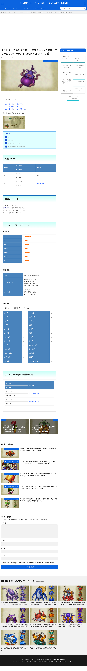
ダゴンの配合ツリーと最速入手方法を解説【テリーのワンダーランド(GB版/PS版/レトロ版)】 (72, 628)
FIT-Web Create (55, 666)
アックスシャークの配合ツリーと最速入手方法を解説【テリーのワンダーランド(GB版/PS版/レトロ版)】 (14, 653)
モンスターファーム (34, 8)
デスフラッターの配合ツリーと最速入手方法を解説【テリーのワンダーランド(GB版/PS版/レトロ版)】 (38, 487)
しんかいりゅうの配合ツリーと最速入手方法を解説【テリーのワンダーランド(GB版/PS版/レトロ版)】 (43, 604)
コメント (4, 523)
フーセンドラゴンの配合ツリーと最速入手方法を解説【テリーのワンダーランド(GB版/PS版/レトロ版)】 (38, 475)
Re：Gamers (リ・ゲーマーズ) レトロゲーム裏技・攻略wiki (43, 3)
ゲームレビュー (79, 74)
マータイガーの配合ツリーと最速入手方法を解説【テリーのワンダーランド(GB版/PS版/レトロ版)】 (43, 653)
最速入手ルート (10, 140)
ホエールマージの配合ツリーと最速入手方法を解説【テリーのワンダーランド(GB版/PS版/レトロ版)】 (14, 629)
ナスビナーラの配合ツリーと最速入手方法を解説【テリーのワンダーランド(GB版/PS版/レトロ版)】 (49, 12)
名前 (2, 540)
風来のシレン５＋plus (79, 90)
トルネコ (47, 8)
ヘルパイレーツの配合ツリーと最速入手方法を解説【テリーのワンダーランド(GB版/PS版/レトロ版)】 (72, 604)
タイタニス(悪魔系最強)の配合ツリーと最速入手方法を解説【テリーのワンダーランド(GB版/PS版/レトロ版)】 (39, 462)
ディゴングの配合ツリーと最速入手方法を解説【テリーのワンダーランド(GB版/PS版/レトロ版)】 (43, 629)
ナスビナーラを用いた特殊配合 (15, 146)
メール (3, 548)
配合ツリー (9, 137)
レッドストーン (17, 8)
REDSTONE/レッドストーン (79, 66)
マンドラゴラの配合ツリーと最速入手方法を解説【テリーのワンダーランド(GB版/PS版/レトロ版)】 (38, 500)
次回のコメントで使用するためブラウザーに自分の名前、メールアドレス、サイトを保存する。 (29, 562)
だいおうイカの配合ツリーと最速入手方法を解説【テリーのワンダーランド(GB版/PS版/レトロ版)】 (14, 604)
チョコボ (25, 8)
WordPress (71, 666)
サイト (3, 555)
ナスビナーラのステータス (14, 143)
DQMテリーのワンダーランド (16, 12)
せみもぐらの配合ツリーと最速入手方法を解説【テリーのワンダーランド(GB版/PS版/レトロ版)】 (38, 450)
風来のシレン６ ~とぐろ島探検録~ (73, 97)
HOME (4, 12)
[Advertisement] (43, 31)
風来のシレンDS (67, 91)
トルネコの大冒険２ (79, 83)
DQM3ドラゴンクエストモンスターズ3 (67, 58)
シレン (42, 8)
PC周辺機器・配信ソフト (67, 66)
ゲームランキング (67, 73)
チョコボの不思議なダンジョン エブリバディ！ (67, 82)
